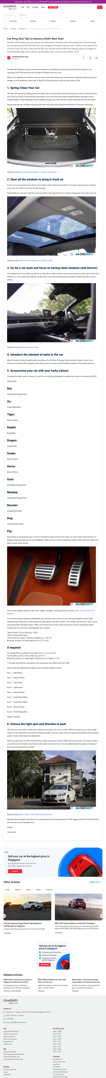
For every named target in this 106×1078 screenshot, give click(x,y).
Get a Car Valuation (10, 1039)
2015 (59, 1039)
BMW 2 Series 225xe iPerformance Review (35, 814)
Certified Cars (57, 1059)
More (43, 7)
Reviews (33, 21)
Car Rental (56, 1067)
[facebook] (83, 58)
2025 (59, 1051)
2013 (59, 1036)
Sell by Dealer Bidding (11, 1031)
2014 (54, 1039)
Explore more (96, 882)
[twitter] (90, 58)
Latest (7, 890)
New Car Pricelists (10, 1052)
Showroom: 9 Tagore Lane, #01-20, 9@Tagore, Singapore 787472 (28, 1012)
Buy (28, 7)
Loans (6, 1072)
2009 (59, 1031)
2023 (59, 1049)
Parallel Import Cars (60, 1069)
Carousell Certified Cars (12, 1057)
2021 (59, 1047)
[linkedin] (96, 58)
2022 (54, 1049)
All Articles (11, 15)
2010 (54, 1034)
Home (6, 29)
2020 (54, 1047)
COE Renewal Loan (10, 1069)
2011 (59, 1034)
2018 (54, 1044)
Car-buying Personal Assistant (14, 1054)
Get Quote (15, 871)
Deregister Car (8, 1041)
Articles (35, 7)
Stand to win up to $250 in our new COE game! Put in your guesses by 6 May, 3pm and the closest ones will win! (53, 2)
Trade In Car (8, 1044)
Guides (53, 21)
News (93, 21)
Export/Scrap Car (9, 1036)
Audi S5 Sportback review (28, 347)
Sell (22, 7)
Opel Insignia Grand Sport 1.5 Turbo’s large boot (37, 172)
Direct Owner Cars (59, 1062)
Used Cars (56, 1064)
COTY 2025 (53, 7)
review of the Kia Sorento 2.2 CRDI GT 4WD (35, 261)
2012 (54, 1036)
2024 (54, 1051)
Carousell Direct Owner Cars (13, 1059)
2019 (59, 1044)
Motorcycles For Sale (60, 1077)
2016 (54, 1041)
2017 (59, 1041)
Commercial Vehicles (60, 1072)
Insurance (7, 1074)
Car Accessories (58, 1074)
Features (73, 21)
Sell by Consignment (11, 1034)
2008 (54, 1031)
